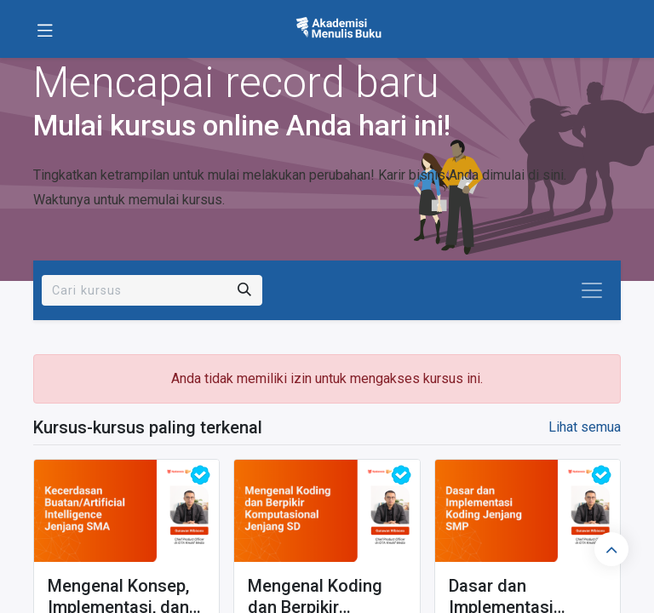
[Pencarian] (244, 290)
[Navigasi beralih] (591, 290)
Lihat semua (584, 427)
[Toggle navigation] (45, 29)
